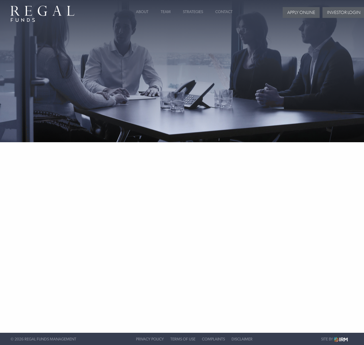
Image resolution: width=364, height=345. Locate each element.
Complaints (213, 339)
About (142, 12)
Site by (334, 339)
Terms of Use (182, 339)
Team (166, 12)
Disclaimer (242, 339)
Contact (224, 12)
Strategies (193, 12)
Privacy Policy (150, 339)
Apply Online (301, 12)
